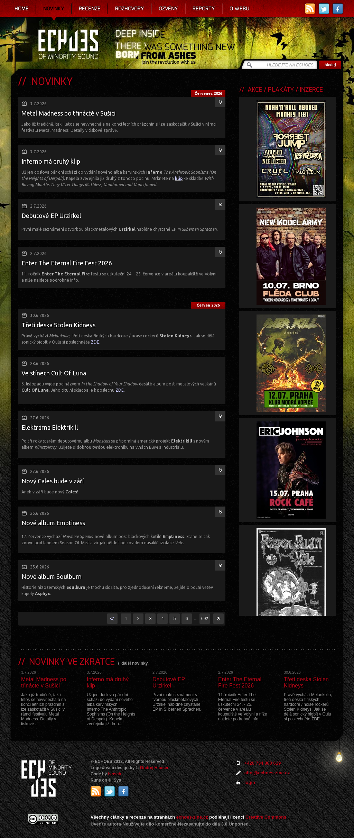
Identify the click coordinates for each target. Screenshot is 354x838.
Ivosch (114, 774)
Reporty (204, 8)
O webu (239, 8)
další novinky (134, 663)
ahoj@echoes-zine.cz (267, 772)
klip (179, 178)
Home (22, 8)
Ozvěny (168, 8)
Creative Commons (265, 817)
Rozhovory (129, 8)
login (249, 782)
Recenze (90, 8)
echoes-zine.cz (192, 817)
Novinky (53, 8)
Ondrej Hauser (154, 767)
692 (204, 618)
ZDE (95, 342)
